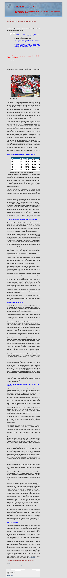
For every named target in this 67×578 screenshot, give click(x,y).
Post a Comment (10, 575)
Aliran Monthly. (31, 557)
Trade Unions (14, 565)
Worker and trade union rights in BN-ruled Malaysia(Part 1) (21, 560)
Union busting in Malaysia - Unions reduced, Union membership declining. (27, 47)
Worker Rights (20, 565)
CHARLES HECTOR (24, 7)
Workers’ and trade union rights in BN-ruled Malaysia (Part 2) (21, 21)
